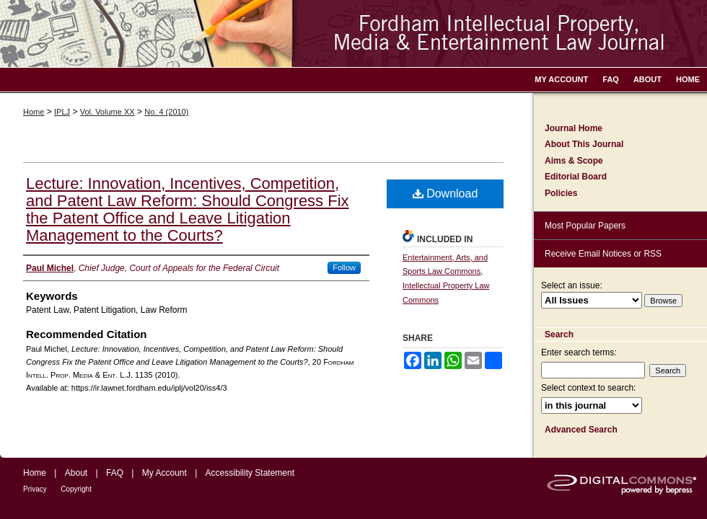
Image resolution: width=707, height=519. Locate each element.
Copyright (76, 489)
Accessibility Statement (250, 473)
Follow (344, 267)
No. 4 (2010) (166, 111)
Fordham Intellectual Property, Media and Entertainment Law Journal (353, 33)
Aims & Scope (574, 161)
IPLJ (62, 111)
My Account (164, 473)
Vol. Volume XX (107, 111)
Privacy (35, 489)
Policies (561, 193)
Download (445, 193)
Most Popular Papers (585, 226)
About (76, 473)
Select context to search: (588, 388)
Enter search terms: (579, 352)
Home (33, 111)
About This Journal (584, 144)
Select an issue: (571, 285)
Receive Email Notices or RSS (603, 254)
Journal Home (573, 128)
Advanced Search (581, 430)
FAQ (114, 473)
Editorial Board (576, 177)
